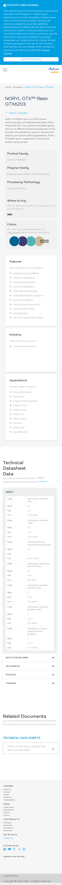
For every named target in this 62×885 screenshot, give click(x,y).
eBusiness (7, 830)
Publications (8, 810)
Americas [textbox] (43, 481)
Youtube (9, 849)
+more (44, 241)
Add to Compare (18, 112)
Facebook (19, 849)
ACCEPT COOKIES (31, 59)
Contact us (8, 838)
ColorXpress (13, 232)
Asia (9, 214)
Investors (7, 797)
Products (17, 87)
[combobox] (48, 481)
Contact (6, 792)
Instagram (24, 849)
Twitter (14, 849)
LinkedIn (4, 849)
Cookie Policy (10, 875)
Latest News (8, 807)
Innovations (8, 828)
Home (8, 87)
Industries (7, 825)
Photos (6, 812)
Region (40, 477)
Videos (6, 815)
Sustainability (9, 800)
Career (6, 794)
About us (7, 789)
